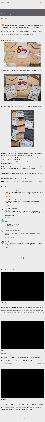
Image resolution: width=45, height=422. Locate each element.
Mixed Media (18, 181)
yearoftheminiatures (27, 181)
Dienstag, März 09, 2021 (15, 230)
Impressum (34, 6)
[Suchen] (40, 2)
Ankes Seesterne (8, 208)
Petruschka (7, 230)
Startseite (3, 6)
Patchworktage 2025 (7, 302)
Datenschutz (11, 6)
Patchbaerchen (8, 199)
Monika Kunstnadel (9, 241)
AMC (6, 181)
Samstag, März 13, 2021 (17, 241)
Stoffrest (5, 2)
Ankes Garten (7, 220)
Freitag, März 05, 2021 (15, 190)
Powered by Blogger (22, 418)
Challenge (4, 399)
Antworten (8, 196)
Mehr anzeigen (40, 314)
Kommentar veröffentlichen (12, 411)
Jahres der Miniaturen (21, 178)
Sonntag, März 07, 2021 (16, 199)
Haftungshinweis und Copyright (23, 6)
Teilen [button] (40, 181)
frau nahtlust (7, 190)
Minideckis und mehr (7, 351)
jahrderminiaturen (11, 181)
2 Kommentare (8, 314)
